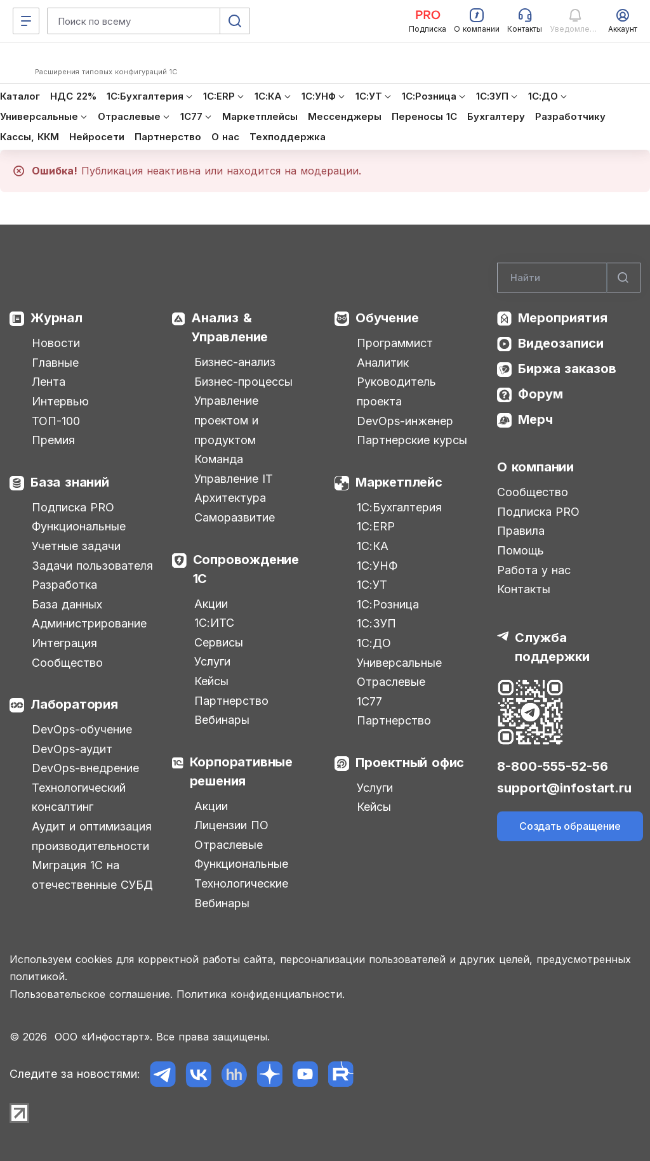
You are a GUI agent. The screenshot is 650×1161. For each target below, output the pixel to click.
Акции (211, 603)
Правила (521, 530)
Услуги (212, 661)
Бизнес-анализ (234, 362)
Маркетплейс (398, 482)
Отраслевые (228, 844)
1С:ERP (376, 526)
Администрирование (89, 623)
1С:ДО (374, 643)
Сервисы (218, 642)
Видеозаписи (561, 343)
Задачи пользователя (92, 565)
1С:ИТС (214, 622)
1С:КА (372, 546)
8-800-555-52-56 (552, 766)
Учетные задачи (76, 546)
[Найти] (623, 278)
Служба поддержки (552, 647)
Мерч (535, 419)
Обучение (386, 317)
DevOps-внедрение (85, 768)
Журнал (56, 317)
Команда (218, 459)
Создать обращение (570, 826)
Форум (540, 394)
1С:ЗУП (376, 623)
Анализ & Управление (229, 327)
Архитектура (230, 497)
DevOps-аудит (72, 749)
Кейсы (211, 681)
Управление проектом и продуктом (226, 420)
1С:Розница (388, 604)
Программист (395, 343)
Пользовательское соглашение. (91, 994)
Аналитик (383, 362)
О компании (535, 467)
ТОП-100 (56, 421)
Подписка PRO (73, 507)
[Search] (568, 278)
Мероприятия (562, 317)
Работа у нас (534, 570)
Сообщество (67, 662)
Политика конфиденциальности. (260, 994)
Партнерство (231, 700)
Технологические (241, 883)
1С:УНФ (377, 565)
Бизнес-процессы (243, 381)
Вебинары (221, 719)
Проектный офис (409, 762)
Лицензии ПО (231, 825)
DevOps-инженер (405, 421)
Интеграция (64, 643)
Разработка (64, 584)
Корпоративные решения (241, 771)
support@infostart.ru (564, 788)
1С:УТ (372, 584)
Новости (56, 343)
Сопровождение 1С (246, 569)
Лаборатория (74, 704)
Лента (48, 381)
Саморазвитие (234, 517)
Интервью (60, 401)
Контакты (523, 589)
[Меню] (26, 21)
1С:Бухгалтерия (399, 507)
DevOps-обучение (82, 729)
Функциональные (79, 526)
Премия (53, 440)
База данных (67, 604)
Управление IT (233, 478)
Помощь (520, 550)
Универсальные (399, 662)
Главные (55, 362)
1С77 (369, 701)
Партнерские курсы (412, 440)
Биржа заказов (567, 368)
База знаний (69, 482)
